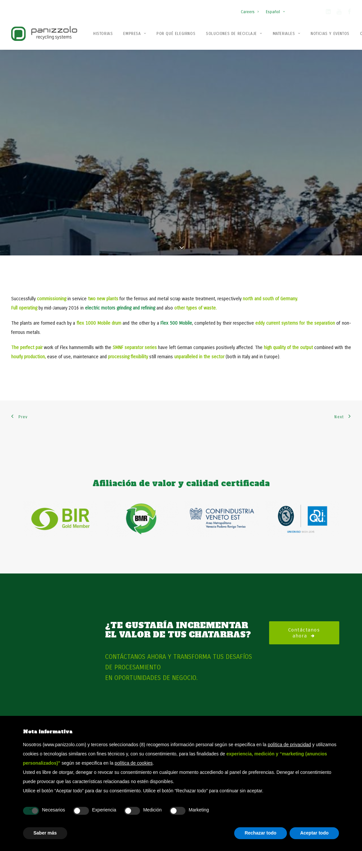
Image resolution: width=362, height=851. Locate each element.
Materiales (286, 33)
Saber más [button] (45, 833)
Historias (103, 33)
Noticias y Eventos (330, 33)
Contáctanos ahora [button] (305, 609)
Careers (250, 12)
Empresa (134, 33)
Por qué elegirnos (175, 33)
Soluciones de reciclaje (234, 33)
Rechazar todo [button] (260, 833)
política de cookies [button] (134, 763)
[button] (328, 13)
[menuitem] (251, 8)
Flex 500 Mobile (176, 300)
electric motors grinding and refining (120, 284)
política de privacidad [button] (289, 744)
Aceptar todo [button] (314, 833)
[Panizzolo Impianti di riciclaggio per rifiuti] (44, 33)
